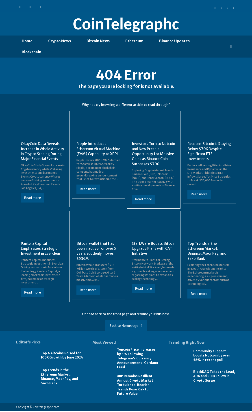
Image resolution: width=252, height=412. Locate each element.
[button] (231, 46)
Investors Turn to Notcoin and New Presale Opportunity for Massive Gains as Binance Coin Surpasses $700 (153, 154)
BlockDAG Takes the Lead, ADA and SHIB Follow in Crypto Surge (214, 376)
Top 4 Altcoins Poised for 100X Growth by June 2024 (62, 356)
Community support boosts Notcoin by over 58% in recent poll (211, 356)
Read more (32, 199)
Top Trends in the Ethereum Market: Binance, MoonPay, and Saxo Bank (59, 377)
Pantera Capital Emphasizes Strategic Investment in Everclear (41, 249)
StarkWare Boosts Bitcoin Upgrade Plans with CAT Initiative (153, 249)
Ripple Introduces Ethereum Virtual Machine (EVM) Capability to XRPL (98, 149)
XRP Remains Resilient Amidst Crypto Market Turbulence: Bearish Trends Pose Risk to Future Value (135, 385)
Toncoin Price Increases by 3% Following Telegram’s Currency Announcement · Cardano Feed (137, 359)
